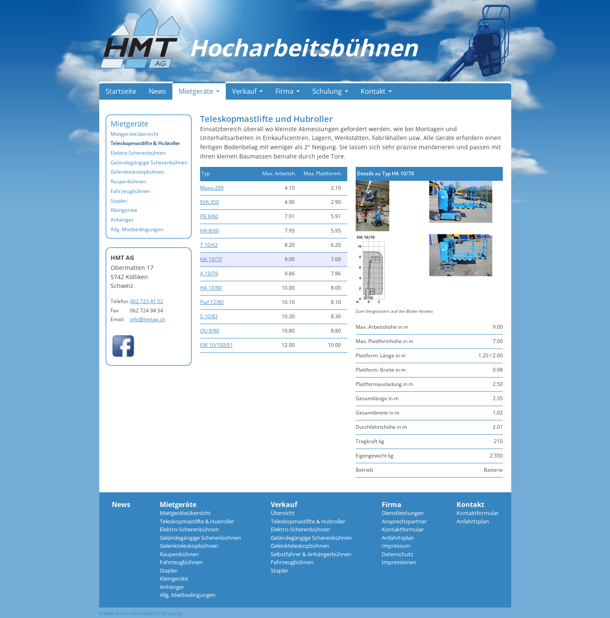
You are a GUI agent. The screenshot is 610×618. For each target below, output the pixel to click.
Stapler (119, 200)
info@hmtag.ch (147, 319)
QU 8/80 (209, 330)
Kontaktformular (403, 529)
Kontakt (376, 91)
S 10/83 (209, 316)
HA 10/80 (211, 287)
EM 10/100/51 (216, 345)
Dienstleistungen (403, 513)
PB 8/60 (209, 216)
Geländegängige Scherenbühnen (149, 162)
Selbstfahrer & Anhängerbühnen (311, 554)
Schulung (330, 91)
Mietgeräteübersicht (134, 133)
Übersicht (283, 513)
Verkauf (247, 91)
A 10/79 (209, 273)
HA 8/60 (209, 230)
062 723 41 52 (146, 301)
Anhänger (122, 219)
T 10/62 (209, 244)
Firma (287, 91)
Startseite (121, 91)
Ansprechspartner (404, 521)
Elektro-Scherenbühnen (138, 152)
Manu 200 (212, 187)
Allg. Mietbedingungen (137, 229)
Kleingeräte (124, 210)
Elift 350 (209, 202)
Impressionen (399, 562)
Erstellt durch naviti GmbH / (130, 613)
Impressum (396, 545)
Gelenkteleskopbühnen (137, 171)
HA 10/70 (211, 259)
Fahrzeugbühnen (130, 191)
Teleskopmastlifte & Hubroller (145, 143)
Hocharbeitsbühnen (303, 47)
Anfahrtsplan (398, 537)
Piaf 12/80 (212, 302)
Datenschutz (397, 554)
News (157, 91)
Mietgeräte (199, 91)
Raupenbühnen (128, 181)
